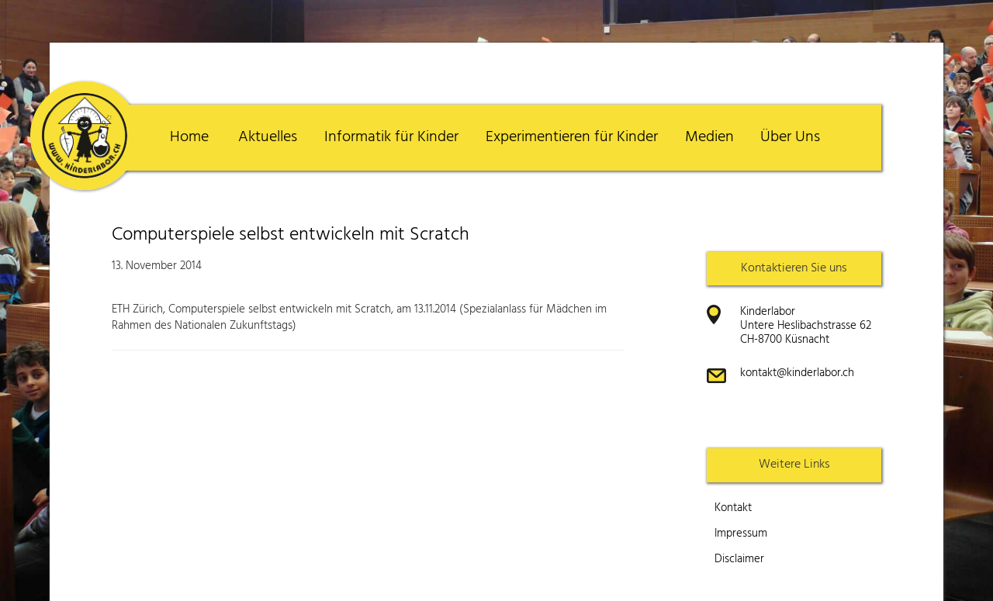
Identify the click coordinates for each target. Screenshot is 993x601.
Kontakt (733, 508)
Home (189, 137)
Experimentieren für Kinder (572, 137)
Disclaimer (739, 559)
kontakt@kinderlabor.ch (797, 373)
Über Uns (790, 137)
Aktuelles (267, 137)
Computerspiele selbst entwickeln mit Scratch (290, 235)
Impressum (740, 533)
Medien (709, 137)
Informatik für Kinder (391, 137)
